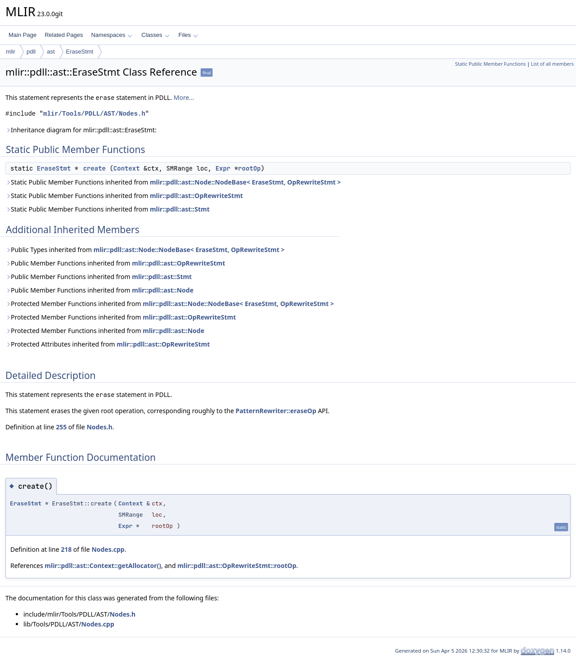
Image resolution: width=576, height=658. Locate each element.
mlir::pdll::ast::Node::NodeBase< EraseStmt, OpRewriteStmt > (245, 182)
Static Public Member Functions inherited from (173, 182)
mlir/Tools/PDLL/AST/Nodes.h (94, 113)
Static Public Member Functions (490, 64)
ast (50, 51)
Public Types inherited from (144, 249)
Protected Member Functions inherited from (169, 303)
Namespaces (111, 35)
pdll (31, 51)
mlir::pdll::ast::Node (163, 290)
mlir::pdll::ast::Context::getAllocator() (103, 565)
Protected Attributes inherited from (107, 344)
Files (188, 35)
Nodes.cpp (107, 549)
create (94, 168)
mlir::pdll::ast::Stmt (180, 209)
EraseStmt (80, 51)
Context (126, 168)
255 (61, 427)
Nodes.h (99, 427)
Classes (155, 35)
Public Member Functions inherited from (115, 263)
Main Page (22, 35)
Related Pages (64, 35)
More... (184, 97)
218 (66, 549)
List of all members (552, 64)
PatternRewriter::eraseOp (276, 410)
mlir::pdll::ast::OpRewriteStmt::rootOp (236, 565)
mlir (10, 51)
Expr (223, 168)
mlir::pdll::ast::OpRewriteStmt (196, 195)
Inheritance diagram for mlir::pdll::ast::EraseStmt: (81, 130)
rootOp (249, 168)
